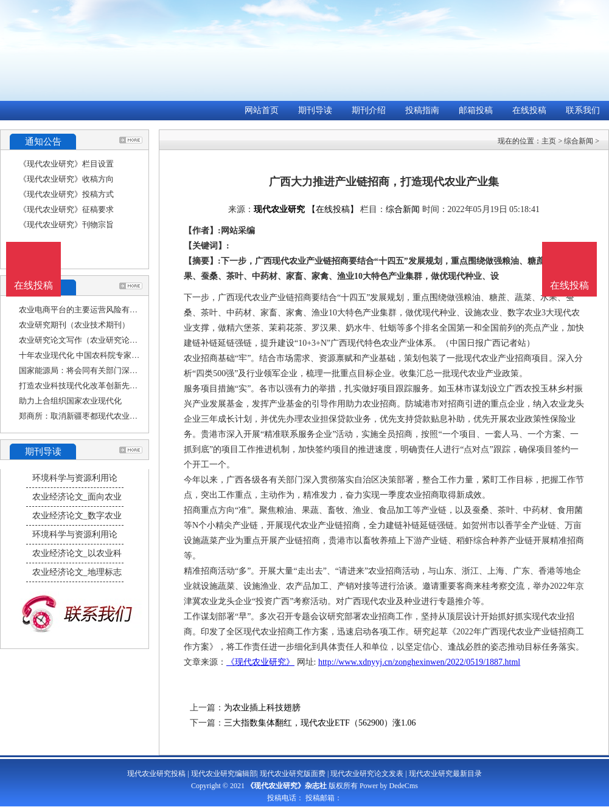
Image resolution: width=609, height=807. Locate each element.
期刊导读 (315, 110)
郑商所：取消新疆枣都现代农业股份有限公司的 (102, 416)
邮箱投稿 (476, 110)
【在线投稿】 (332, 209)
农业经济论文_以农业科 (77, 553)
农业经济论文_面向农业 (77, 496)
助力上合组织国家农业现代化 (70, 400)
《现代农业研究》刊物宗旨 (66, 224)
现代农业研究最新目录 (445, 773)
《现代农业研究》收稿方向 (66, 179)
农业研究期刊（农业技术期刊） (74, 324)
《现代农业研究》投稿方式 (66, 194)
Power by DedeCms (389, 785)
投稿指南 (422, 110)
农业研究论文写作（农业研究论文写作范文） (98, 340)
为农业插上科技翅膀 (262, 707)
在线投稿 (529, 110)
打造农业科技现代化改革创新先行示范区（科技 (102, 385)
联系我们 (583, 110)
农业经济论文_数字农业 (77, 515)
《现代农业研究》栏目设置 (66, 163)
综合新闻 (578, 141)
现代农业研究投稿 (156, 773)
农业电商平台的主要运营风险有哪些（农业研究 (102, 309)
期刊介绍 (369, 110)
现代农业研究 (279, 209)
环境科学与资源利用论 (74, 477)
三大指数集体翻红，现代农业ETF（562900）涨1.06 (320, 722)
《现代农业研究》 (260, 662)
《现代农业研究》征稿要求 (66, 209)
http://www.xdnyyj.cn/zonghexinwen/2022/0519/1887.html (419, 662)
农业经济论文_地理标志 (77, 572)
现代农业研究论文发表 (366, 773)
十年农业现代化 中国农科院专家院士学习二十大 (103, 355)
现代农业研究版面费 (292, 773)
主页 (548, 141)
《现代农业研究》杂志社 (286, 785)
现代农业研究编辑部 (224, 773)
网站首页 (262, 110)
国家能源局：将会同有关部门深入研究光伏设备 (102, 370)
